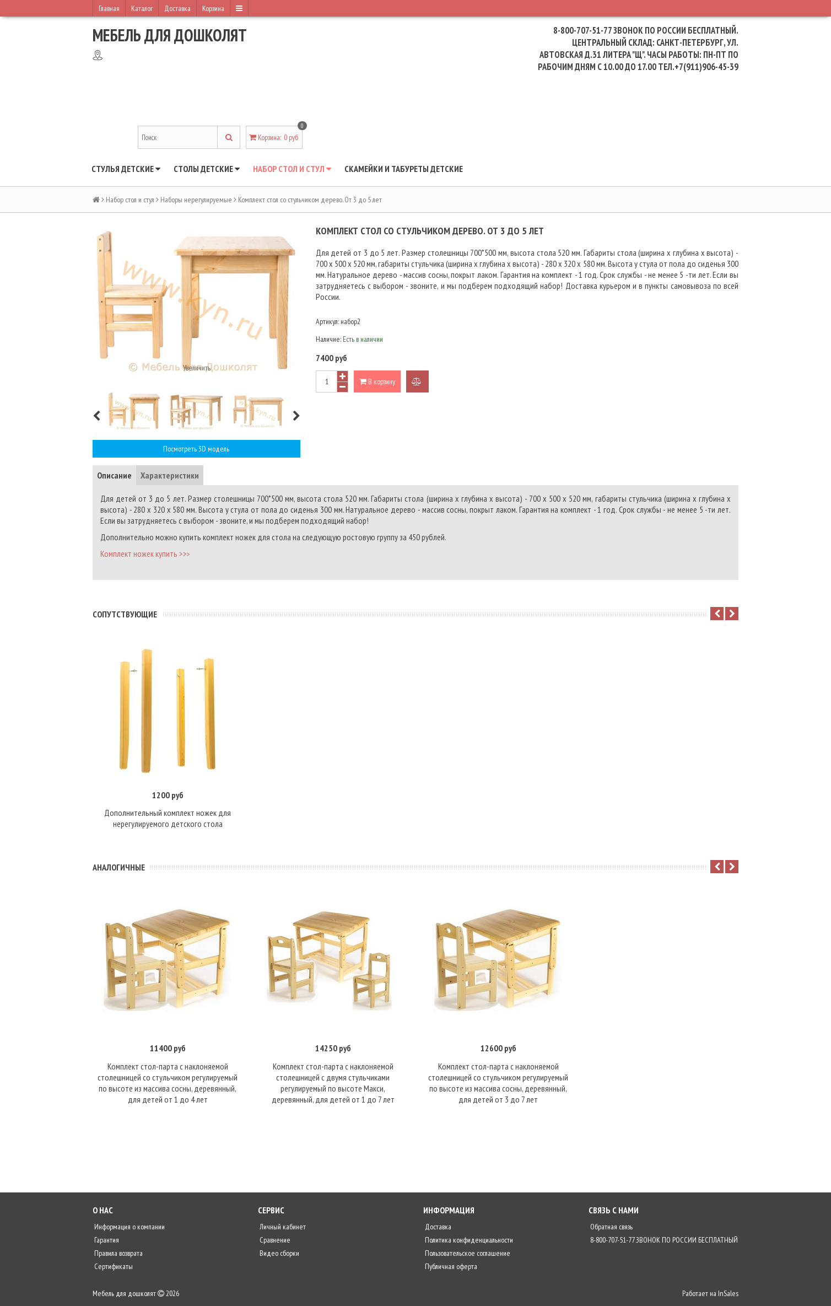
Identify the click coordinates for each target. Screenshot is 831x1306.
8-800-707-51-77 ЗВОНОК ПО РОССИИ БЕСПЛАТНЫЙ (663, 1240)
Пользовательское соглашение (466, 1253)
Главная (109, 8)
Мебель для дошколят (170, 35)
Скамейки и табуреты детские (403, 168)
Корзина (213, 8)
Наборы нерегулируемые (196, 200)
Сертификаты (113, 1266)
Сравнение (274, 1240)
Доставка (177, 8)
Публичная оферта (450, 1266)
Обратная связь (611, 1227)
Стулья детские (125, 169)
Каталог (142, 8)
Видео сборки (278, 1253)
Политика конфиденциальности (468, 1240)
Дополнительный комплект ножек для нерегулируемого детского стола (167, 818)
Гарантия (106, 1240)
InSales (728, 1293)
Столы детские (207, 169)
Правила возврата (118, 1253)
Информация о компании (129, 1227)
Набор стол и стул (292, 169)
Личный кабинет (282, 1227)
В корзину (377, 381)
